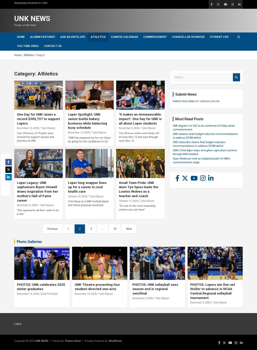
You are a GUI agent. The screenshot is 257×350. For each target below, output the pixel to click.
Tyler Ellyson (48, 128)
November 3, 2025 (27, 205)
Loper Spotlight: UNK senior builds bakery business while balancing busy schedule (87, 121)
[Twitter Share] (8, 169)
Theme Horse (73, 341)
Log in (17, 323)
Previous (52, 228)
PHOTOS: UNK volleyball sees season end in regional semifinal (155, 289)
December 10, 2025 (86, 293)
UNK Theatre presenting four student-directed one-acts (97, 287)
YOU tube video (28, 46)
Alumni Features (42, 37)
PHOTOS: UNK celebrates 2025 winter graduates (41, 287)
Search (236, 77)
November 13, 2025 (28, 128)
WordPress (115, 341)
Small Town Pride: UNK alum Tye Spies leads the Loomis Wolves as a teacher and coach (138, 189)
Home (21, 37)
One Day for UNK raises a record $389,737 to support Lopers (38, 118)
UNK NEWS (32, 18)
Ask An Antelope (72, 37)
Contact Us (53, 46)
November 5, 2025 (129, 128)
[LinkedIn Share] (8, 177)
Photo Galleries (29, 242)
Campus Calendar (124, 37)
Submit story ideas (184, 101)
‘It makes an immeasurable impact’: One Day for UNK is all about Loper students (140, 118)
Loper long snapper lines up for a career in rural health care (87, 187)
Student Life (219, 37)
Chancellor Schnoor (188, 37)
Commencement (155, 37)
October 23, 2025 (77, 196)
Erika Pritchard (49, 293)
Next (129, 228)
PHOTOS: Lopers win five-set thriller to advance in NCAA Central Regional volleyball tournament (212, 291)
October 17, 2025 (128, 200)
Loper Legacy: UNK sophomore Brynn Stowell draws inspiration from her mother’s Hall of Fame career (37, 191)
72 (115, 228)
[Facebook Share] (8, 162)
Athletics (98, 37)
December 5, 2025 (142, 298)
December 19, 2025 (28, 293)
